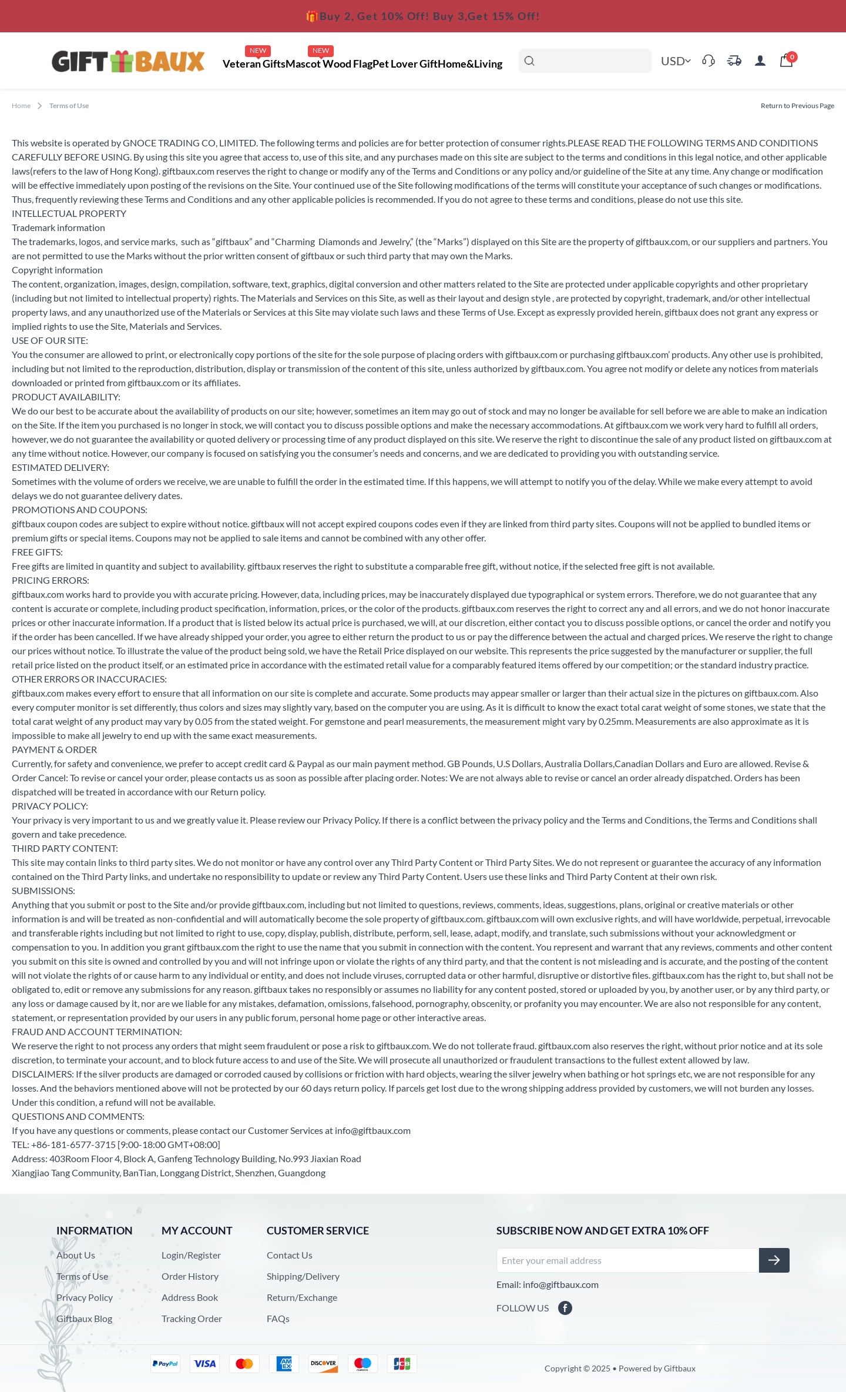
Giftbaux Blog (84, 1318)
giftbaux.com (188, 170)
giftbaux (232, 241)
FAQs (278, 1318)
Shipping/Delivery (303, 1275)
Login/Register (191, 1254)
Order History (190, 1275)
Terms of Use (82, 1275)
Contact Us (290, 1254)
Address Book (190, 1297)
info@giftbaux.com (373, 1130)
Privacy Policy (84, 1297)
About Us (75, 1254)
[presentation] (786, 60)
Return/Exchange (302, 1297)
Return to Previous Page (797, 105)
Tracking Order (192, 1318)
